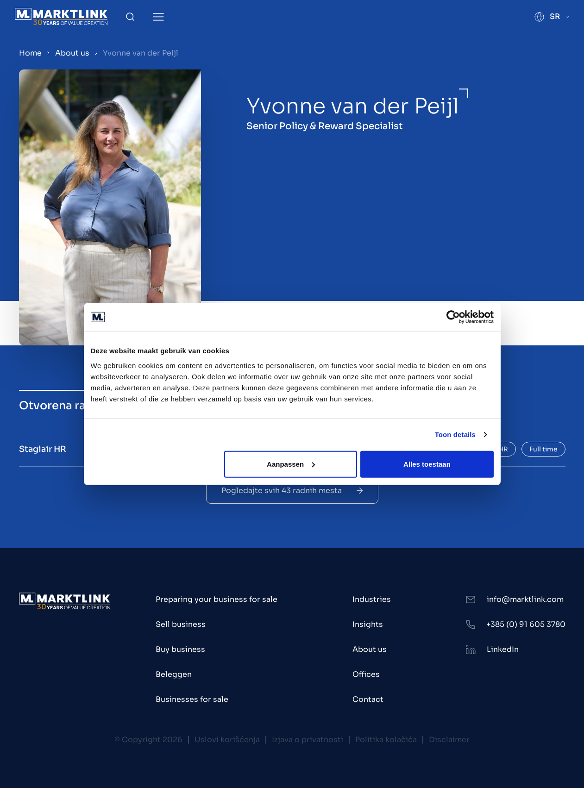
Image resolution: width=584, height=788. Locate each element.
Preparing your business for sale (216, 599)
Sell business (181, 624)
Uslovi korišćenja (227, 739)
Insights (367, 624)
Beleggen (174, 674)
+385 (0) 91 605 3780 (525, 624)
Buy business (180, 649)
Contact (367, 699)
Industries (371, 599)
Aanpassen (291, 464)
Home (30, 53)
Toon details (455, 434)
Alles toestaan (427, 464)
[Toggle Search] (130, 17)
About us (72, 53)
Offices (366, 674)
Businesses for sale (192, 699)
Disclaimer (449, 739)
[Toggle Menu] (158, 17)
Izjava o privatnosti (307, 739)
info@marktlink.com (525, 599)
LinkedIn (503, 649)
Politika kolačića (386, 739)
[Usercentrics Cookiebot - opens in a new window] (453, 317)
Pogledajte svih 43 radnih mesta (292, 490)
